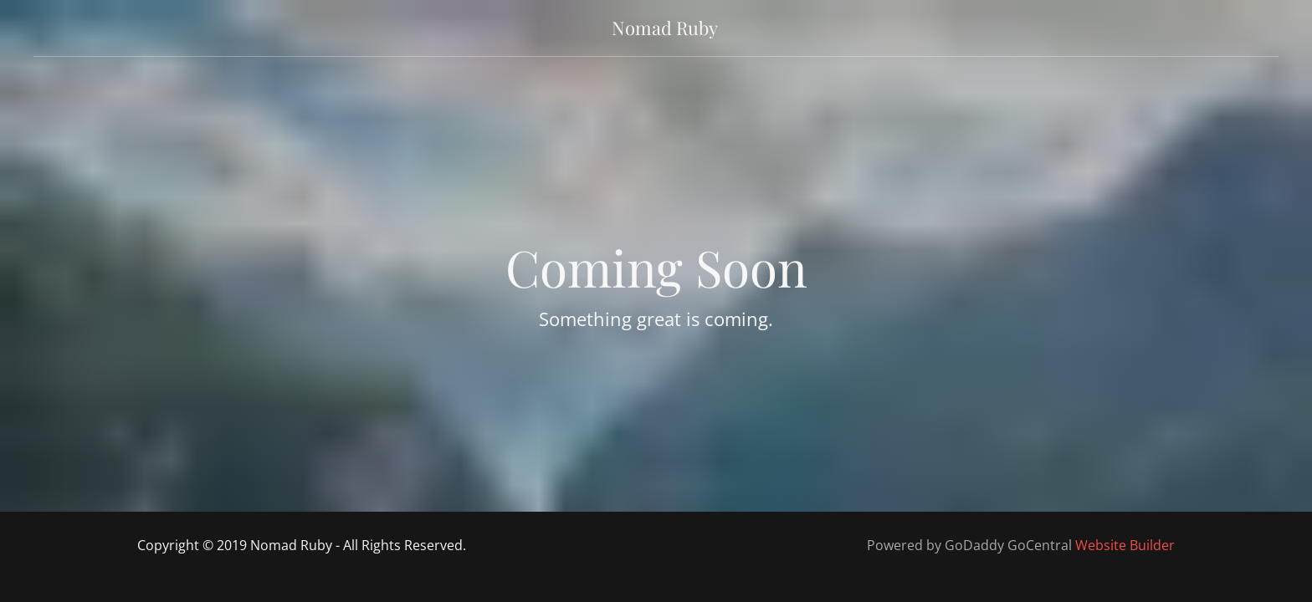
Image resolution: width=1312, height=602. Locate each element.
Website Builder (1125, 545)
